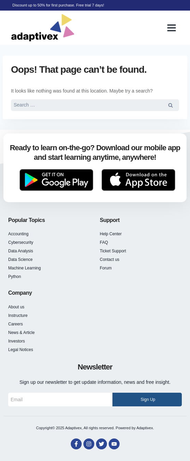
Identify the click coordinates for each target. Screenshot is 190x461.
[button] (171, 27)
